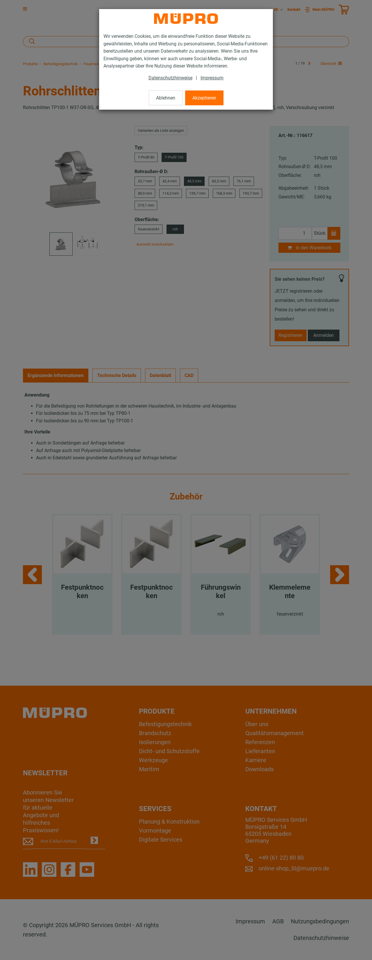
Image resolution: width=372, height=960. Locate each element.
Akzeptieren (204, 98)
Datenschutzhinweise (170, 78)
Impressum (212, 78)
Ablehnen (165, 98)
